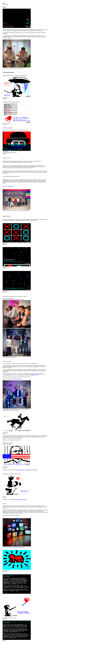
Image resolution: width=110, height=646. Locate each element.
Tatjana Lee (8, 374)
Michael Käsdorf (39, 373)
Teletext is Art (10, 186)
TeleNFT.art (16, 515)
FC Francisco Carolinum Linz (18, 547)
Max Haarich (33, 373)
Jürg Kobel (32, 374)
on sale (4, 640)
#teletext (29, 469)
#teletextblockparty (21, 469)
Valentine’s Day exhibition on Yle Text (18, 499)
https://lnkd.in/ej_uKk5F (16, 378)
